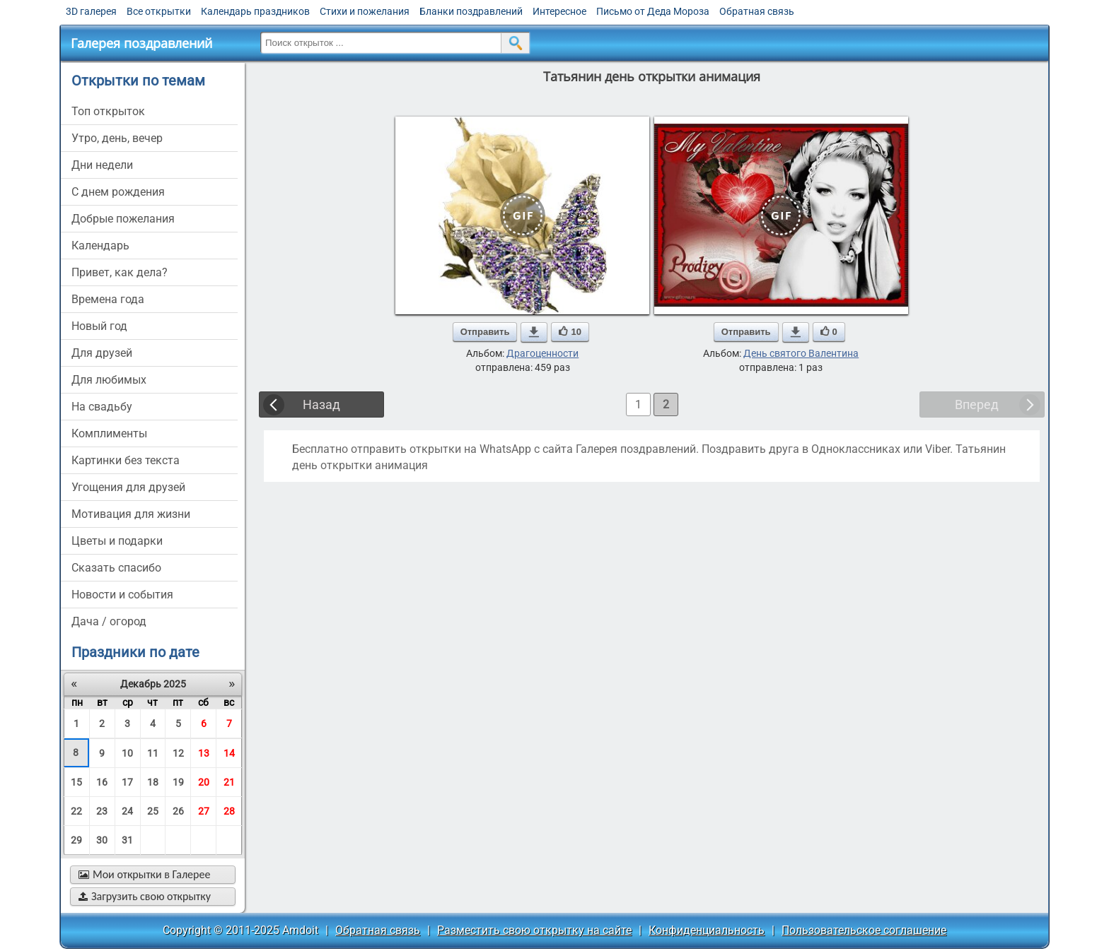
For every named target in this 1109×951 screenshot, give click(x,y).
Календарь (100, 245)
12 (178, 753)
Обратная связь (756, 11)
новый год (99, 326)
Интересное (559, 11)
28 (229, 811)
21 (229, 782)
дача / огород (108, 621)
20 (203, 782)
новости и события (122, 594)
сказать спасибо (116, 567)
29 (76, 840)
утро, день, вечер (117, 138)
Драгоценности (542, 353)
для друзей (101, 353)
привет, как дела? (119, 272)
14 (229, 753)
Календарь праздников (255, 11)
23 (102, 811)
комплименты (109, 433)
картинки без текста (125, 460)
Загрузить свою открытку (145, 896)
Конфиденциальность (707, 930)
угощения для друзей (128, 487)
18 (152, 782)
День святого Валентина (801, 353)
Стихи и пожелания (365, 11)
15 (76, 782)
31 (127, 840)
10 (127, 753)
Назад (321, 404)
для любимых (108, 379)
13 (203, 753)
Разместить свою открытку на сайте (534, 930)
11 (152, 753)
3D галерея (91, 11)
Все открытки (159, 11)
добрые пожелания (123, 218)
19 (178, 782)
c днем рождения (118, 192)
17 (127, 782)
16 (102, 782)
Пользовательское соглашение (864, 930)
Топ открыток (108, 111)
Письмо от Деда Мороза (652, 11)
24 (127, 811)
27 (203, 811)
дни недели (102, 165)
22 (76, 811)
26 (178, 811)
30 (102, 840)
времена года (107, 299)
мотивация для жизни (130, 514)
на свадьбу (101, 406)
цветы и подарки (117, 541)
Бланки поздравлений (471, 11)
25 (152, 811)
